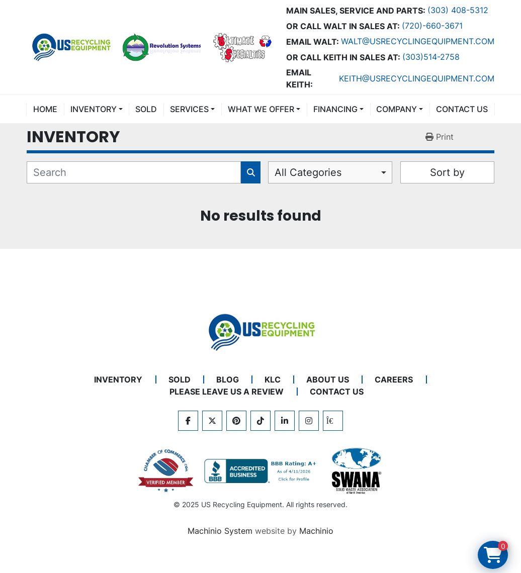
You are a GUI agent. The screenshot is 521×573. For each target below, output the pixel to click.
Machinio (316, 531)
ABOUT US (327, 379)
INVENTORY (93, 109)
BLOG (227, 379)
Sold (146, 109)
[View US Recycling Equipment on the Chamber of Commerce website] (166, 471)
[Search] (134, 172)
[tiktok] (260, 421)
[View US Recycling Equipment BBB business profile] (262, 471)
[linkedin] (285, 421)
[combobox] (330, 172)
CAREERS (394, 379)
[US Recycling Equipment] (260, 331)
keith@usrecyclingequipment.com (416, 78)
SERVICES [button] (189, 109)
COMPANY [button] (396, 109)
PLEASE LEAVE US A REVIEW (226, 392)
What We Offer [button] (261, 109)
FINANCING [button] (335, 109)
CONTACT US (462, 109)
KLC (273, 379)
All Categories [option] (308, 172)
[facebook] (188, 421)
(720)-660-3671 (432, 26)
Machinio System (220, 531)
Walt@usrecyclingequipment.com (417, 41)
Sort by (447, 172)
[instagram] (309, 421)
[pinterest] (236, 421)
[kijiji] (333, 421)
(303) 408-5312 (457, 10)
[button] (96, 109)
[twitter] (212, 421)
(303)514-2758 (431, 57)
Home (45, 109)
